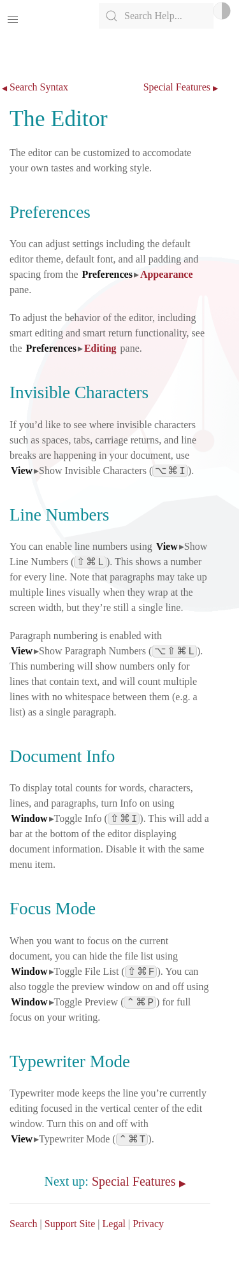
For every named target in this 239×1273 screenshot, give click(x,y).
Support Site (70, 1223)
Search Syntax (39, 87)
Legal (114, 1223)
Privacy (148, 1223)
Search (24, 1223)
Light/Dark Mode (221, 10)
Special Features (176, 87)
